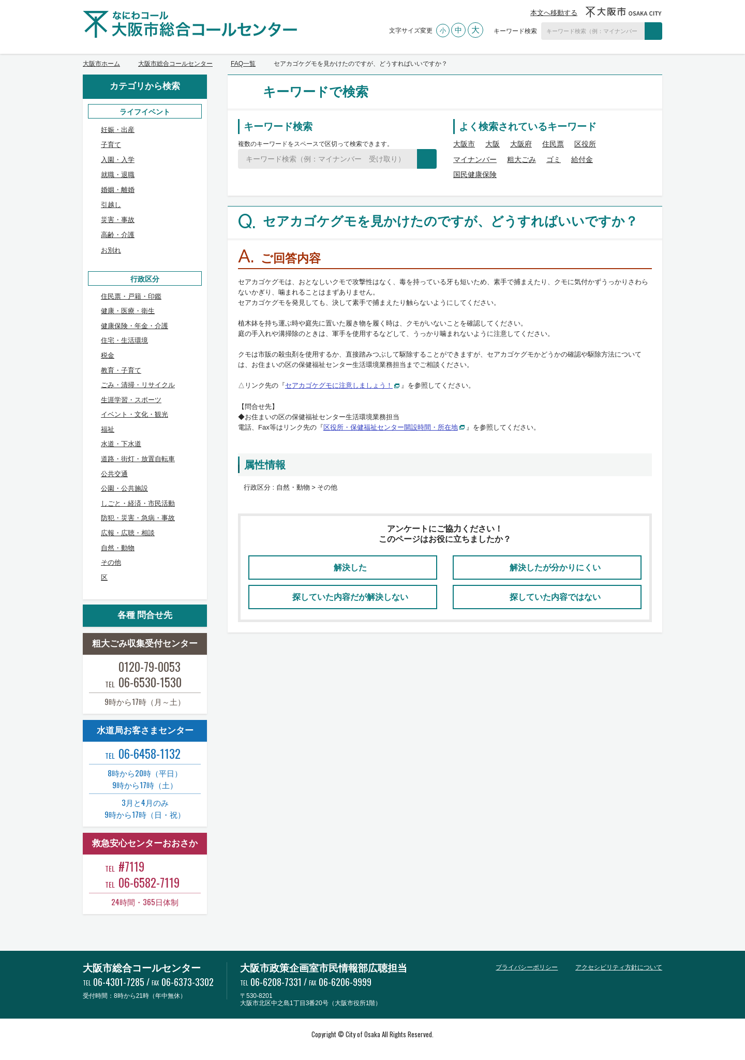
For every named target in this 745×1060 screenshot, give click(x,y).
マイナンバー (475, 159)
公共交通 (114, 474)
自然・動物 (118, 548)
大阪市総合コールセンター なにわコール (190, 24)
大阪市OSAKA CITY (624, 12)
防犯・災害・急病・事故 (138, 518)
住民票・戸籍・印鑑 (131, 296)
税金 (107, 355)
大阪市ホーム (101, 63)
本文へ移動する (553, 13)
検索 (653, 31)
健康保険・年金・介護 (134, 326)
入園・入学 (118, 160)
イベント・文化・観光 (134, 414)
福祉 (107, 429)
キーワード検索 (515, 31)
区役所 (585, 144)
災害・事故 (118, 220)
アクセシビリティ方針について (618, 967)
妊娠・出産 (118, 130)
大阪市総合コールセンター (175, 63)
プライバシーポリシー (527, 967)
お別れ (111, 250)
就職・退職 (118, 175)
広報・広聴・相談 (128, 533)
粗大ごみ (521, 159)
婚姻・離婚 (118, 190)
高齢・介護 (118, 235)
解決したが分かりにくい (555, 567)
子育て (111, 145)
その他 (111, 562)
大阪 (492, 144)
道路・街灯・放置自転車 (138, 459)
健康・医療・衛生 (128, 311)
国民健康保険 (475, 174)
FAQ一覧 (243, 63)
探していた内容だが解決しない (350, 597)
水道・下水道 (121, 444)
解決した (350, 567)
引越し (111, 205)
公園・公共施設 (124, 488)
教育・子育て (121, 370)
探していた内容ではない (555, 597)
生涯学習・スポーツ (131, 400)
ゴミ (553, 159)
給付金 (582, 159)
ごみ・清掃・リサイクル (138, 385)
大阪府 (521, 144)
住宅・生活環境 (124, 340)
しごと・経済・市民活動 (138, 503)
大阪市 (464, 144)
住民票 (553, 144)
